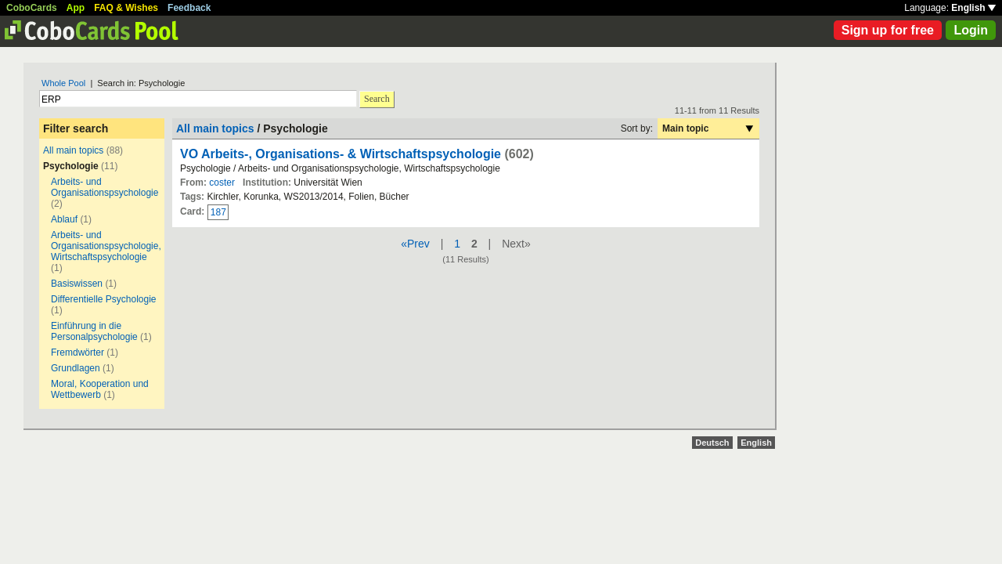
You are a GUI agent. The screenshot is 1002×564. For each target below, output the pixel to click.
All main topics (73, 150)
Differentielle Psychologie (104, 299)
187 (218, 212)
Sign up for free (888, 30)
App (76, 7)
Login (970, 30)
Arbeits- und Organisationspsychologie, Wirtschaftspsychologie (106, 246)
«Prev (415, 243)
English (973, 7)
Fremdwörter (77, 352)
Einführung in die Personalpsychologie (94, 331)
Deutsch (712, 442)
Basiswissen (77, 283)
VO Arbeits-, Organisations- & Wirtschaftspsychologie (340, 154)
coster (222, 182)
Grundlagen (75, 368)
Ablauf (64, 219)
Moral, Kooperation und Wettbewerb (100, 389)
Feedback (189, 7)
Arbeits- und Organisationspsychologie (104, 187)
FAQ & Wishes (126, 7)
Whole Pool (63, 83)
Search (377, 98)
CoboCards (31, 7)
